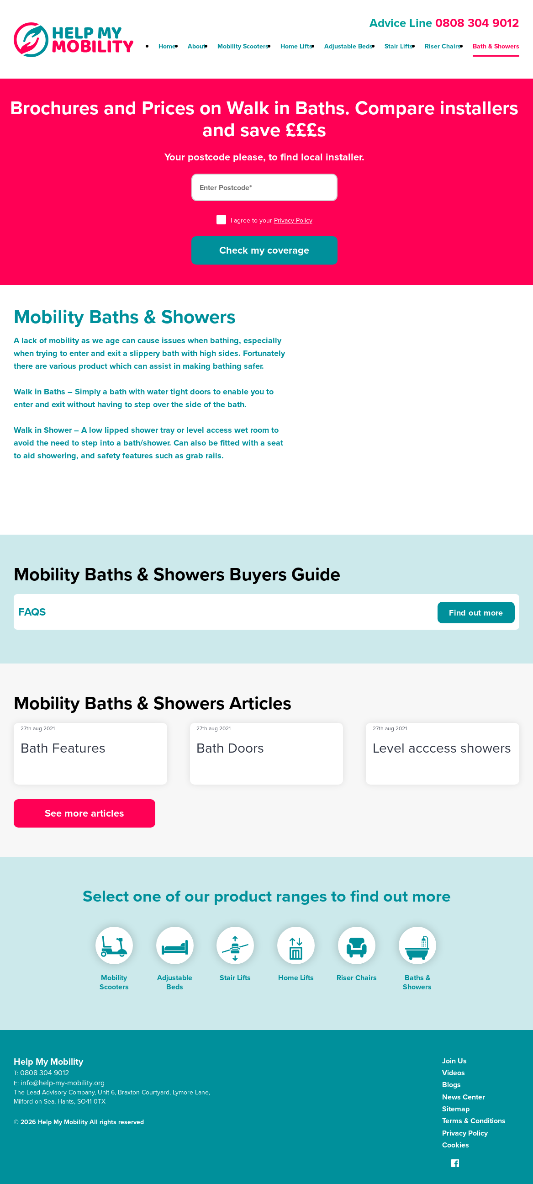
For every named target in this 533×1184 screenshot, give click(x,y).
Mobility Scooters (243, 46)
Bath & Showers (496, 46)
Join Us (454, 1061)
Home (167, 46)
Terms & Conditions (474, 1120)
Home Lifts (296, 46)
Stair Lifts (399, 46)
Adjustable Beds (348, 46)
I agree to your (264, 220)
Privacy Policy (293, 220)
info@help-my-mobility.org (63, 1083)
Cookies (455, 1145)
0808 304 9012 (477, 23)
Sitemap (456, 1109)
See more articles (84, 813)
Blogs (451, 1084)
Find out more (476, 613)
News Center (463, 1097)
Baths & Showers (417, 982)
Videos (453, 1072)
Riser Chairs (443, 46)
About (197, 46)
